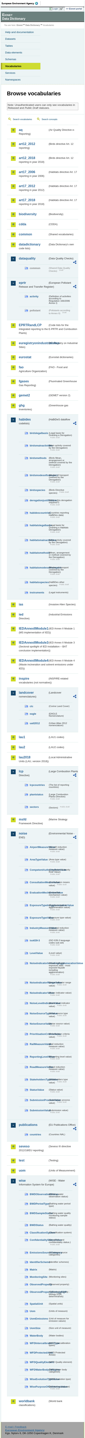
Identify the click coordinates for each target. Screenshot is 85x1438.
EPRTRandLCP (30, 325)
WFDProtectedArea (39, 1352)
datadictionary (29, 244)
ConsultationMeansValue (39, 882)
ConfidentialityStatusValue (39, 1239)
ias (21, 604)
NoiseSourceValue (39, 1023)
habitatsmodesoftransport (39, 567)
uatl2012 (35, 723)
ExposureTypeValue (39, 917)
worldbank (27, 1401)
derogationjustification (39, 500)
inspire (24, 678)
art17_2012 (27, 186)
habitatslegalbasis (39, 525)
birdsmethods (38, 458)
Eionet (20, 25)
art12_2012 (27, 144)
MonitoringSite (39, 1276)
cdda (22, 224)
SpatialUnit (36, 1303)
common (25, 234)
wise (22, 1180)
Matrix (33, 1269)
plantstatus (36, 794)
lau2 (22, 747)
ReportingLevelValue (39, 1056)
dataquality (27, 258)
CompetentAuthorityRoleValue (39, 869)
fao (21, 367)
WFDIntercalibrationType (39, 1343)
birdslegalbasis (39, 433)
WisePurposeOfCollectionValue (39, 1386)
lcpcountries (37, 784)
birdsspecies (37, 490)
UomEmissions (39, 1318)
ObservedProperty (39, 1284)
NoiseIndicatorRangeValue (39, 982)
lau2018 (25, 757)
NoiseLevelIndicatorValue (39, 1003)
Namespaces (13, 79)
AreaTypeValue (39, 859)
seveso (24, 1146)
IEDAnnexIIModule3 (33, 642)
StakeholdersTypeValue (39, 1079)
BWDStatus (37, 1225)
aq (21, 130)
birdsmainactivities (39, 445)
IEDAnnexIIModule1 (33, 628)
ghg (22, 405)
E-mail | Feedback (15, 1426)
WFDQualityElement (39, 1362)
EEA (21, 3)
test (21, 1160)
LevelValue (36, 953)
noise (23, 833)
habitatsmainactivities (39, 540)
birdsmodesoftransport (39, 475)
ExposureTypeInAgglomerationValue (39, 905)
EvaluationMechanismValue (39, 892)
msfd (22, 819)
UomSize (35, 1328)
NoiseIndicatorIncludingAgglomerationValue (39, 963)
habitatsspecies (39, 582)
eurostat (25, 357)
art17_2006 (27, 172)
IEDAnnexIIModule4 (33, 660)
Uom (32, 1311)
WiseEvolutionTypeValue (39, 1379)
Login (55, 9)
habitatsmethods (39, 552)
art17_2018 (27, 200)
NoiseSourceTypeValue (39, 1013)
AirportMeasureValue (39, 847)
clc (31, 706)
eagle (33, 713)
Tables (9, 45)
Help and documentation (19, 32)
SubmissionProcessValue (39, 1100)
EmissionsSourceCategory (39, 1252)
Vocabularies (13, 66)
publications (28, 1124)
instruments (37, 592)
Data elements (13, 52)
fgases (24, 381)
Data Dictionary (32, 25)
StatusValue (37, 1089)
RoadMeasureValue (39, 1067)
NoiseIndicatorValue (39, 992)
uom (22, 1170)
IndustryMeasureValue (39, 927)
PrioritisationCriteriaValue (39, 1034)
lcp (21, 771)
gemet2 (24, 395)
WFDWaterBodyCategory (39, 1369)
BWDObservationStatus (39, 1194)
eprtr (22, 282)
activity (34, 296)
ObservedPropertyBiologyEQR (39, 1291)
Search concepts (49, 119)
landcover (26, 692)
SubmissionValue (39, 1110)
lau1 (22, 737)
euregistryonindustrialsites (33, 343)
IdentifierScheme (39, 1262)
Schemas (10, 59)
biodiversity (28, 214)
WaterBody (36, 1335)
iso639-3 (35, 940)
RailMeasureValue (39, 1044)
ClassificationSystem (39, 1232)
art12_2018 (27, 158)
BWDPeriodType (39, 1203)
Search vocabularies (22, 119)
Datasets (10, 38)
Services (10, 72)
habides (25, 419)
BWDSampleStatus (39, 1213)
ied (21, 614)
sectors (34, 806)
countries (35, 1134)
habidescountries (39, 512)
